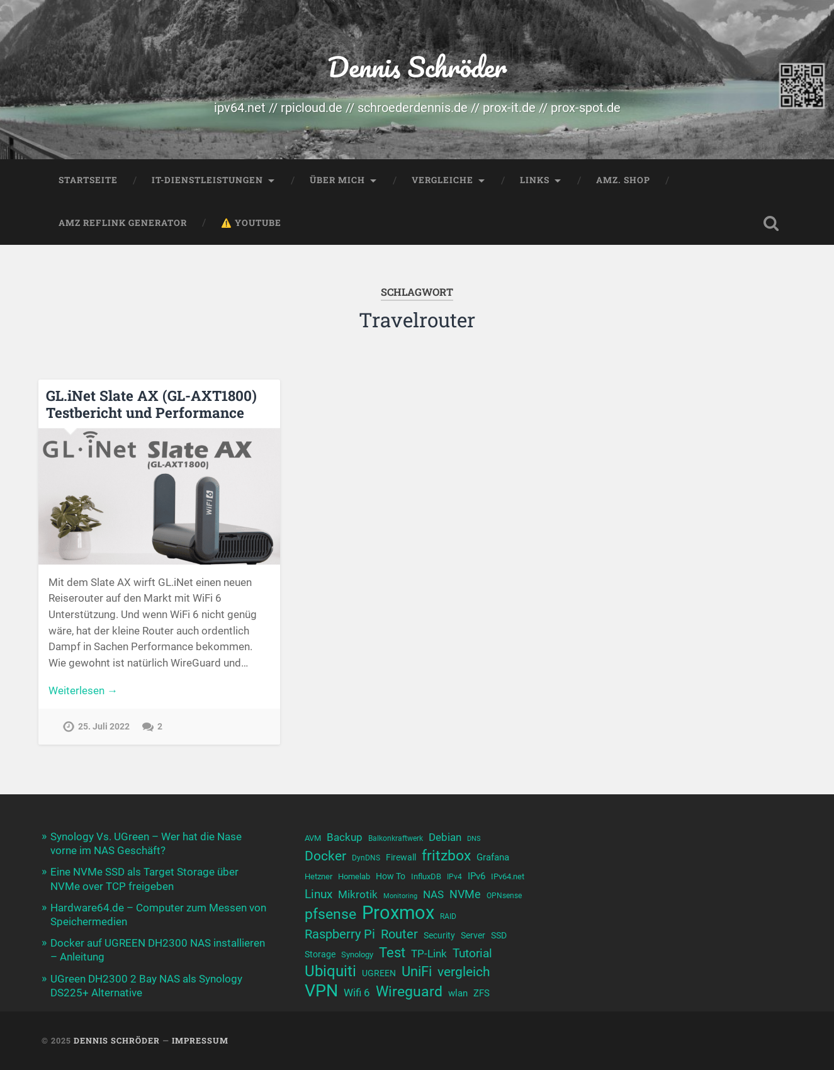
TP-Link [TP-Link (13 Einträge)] (429, 954)
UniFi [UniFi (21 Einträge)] (417, 971)
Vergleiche (442, 180)
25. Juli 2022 (104, 726)
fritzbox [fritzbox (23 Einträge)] (446, 855)
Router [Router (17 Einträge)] (399, 934)
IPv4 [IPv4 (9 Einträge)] (454, 876)
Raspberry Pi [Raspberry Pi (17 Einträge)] (340, 934)
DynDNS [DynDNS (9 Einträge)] (366, 857)
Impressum (200, 1040)
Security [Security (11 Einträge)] (439, 935)
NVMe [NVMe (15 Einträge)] (465, 894)
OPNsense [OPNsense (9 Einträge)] (504, 895)
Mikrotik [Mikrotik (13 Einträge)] (358, 895)
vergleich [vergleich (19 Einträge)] (463, 971)
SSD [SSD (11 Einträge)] (499, 935)
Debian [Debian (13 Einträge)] (445, 837)
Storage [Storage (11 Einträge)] (320, 954)
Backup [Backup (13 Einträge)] (345, 837)
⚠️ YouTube (251, 222)
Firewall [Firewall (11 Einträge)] (401, 857)
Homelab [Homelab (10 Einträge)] (354, 876)
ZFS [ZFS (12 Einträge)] (481, 993)
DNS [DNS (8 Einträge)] (474, 839)
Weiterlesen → (83, 690)
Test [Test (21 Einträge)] (392, 952)
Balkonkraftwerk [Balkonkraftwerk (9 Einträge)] (395, 838)
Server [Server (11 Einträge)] (473, 935)
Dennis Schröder (417, 66)
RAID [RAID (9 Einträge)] (448, 916)
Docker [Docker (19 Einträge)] (325, 856)
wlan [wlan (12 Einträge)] (458, 993)
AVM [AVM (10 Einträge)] (313, 838)
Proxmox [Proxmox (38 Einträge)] (398, 912)
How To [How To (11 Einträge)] (390, 876)
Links (534, 180)
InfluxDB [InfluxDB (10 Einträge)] (426, 876)
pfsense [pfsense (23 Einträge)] (330, 914)
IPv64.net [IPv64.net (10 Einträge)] (507, 876)
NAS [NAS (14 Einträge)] (433, 894)
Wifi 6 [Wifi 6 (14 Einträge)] (357, 992)
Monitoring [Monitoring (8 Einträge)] (400, 896)
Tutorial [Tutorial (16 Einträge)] (472, 953)
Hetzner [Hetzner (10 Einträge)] (318, 876)
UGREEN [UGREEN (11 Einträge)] (379, 973)
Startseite (88, 180)
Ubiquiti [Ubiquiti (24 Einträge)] (330, 971)
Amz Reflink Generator (123, 222)
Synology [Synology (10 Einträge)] (357, 954)
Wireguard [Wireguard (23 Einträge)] (409, 991)
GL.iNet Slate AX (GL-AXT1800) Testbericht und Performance (151, 404)
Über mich (337, 180)
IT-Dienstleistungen (207, 180)
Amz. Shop (623, 180)
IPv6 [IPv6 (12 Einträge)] (476, 876)
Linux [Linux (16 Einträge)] (318, 894)
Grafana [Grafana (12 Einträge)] (492, 857)
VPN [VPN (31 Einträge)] (321, 991)
